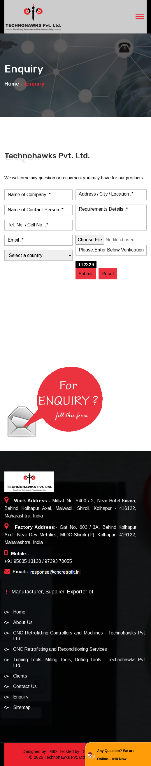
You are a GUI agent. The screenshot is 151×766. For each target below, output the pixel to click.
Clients (20, 675)
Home (11, 84)
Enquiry (20, 696)
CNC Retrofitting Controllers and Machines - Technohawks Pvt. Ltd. (80, 635)
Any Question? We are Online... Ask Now (115, 755)
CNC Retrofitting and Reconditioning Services (60, 649)
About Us (23, 622)
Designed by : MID (40, 751)
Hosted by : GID (75, 751)
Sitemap (22, 707)
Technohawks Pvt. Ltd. (65, 757)
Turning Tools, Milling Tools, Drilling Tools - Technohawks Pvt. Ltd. (80, 662)
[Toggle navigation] (140, 16)
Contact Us (25, 686)
